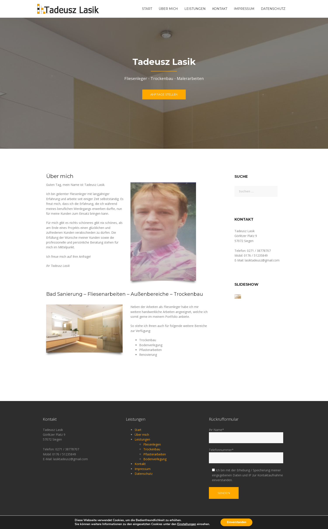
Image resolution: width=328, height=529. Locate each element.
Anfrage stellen (164, 95)
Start (147, 9)
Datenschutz (273, 9)
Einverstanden (236, 522)
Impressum (244, 9)
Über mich (168, 9)
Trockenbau (151, 449)
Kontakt (219, 9)
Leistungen (195, 9)
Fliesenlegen (152, 444)
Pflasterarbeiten (154, 454)
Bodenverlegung (155, 459)
